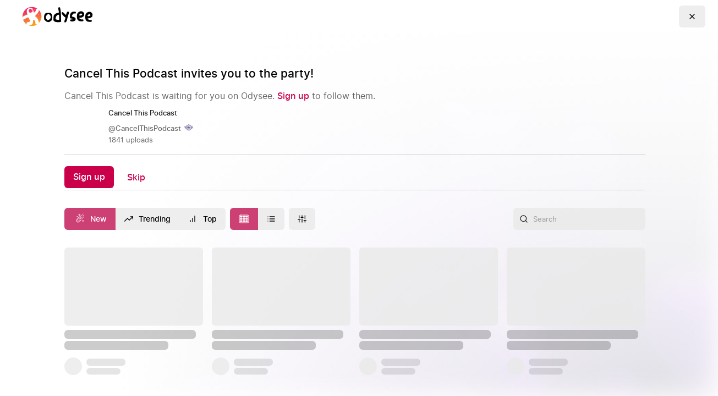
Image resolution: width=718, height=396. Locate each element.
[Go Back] (692, 17)
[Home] (57, 16)
